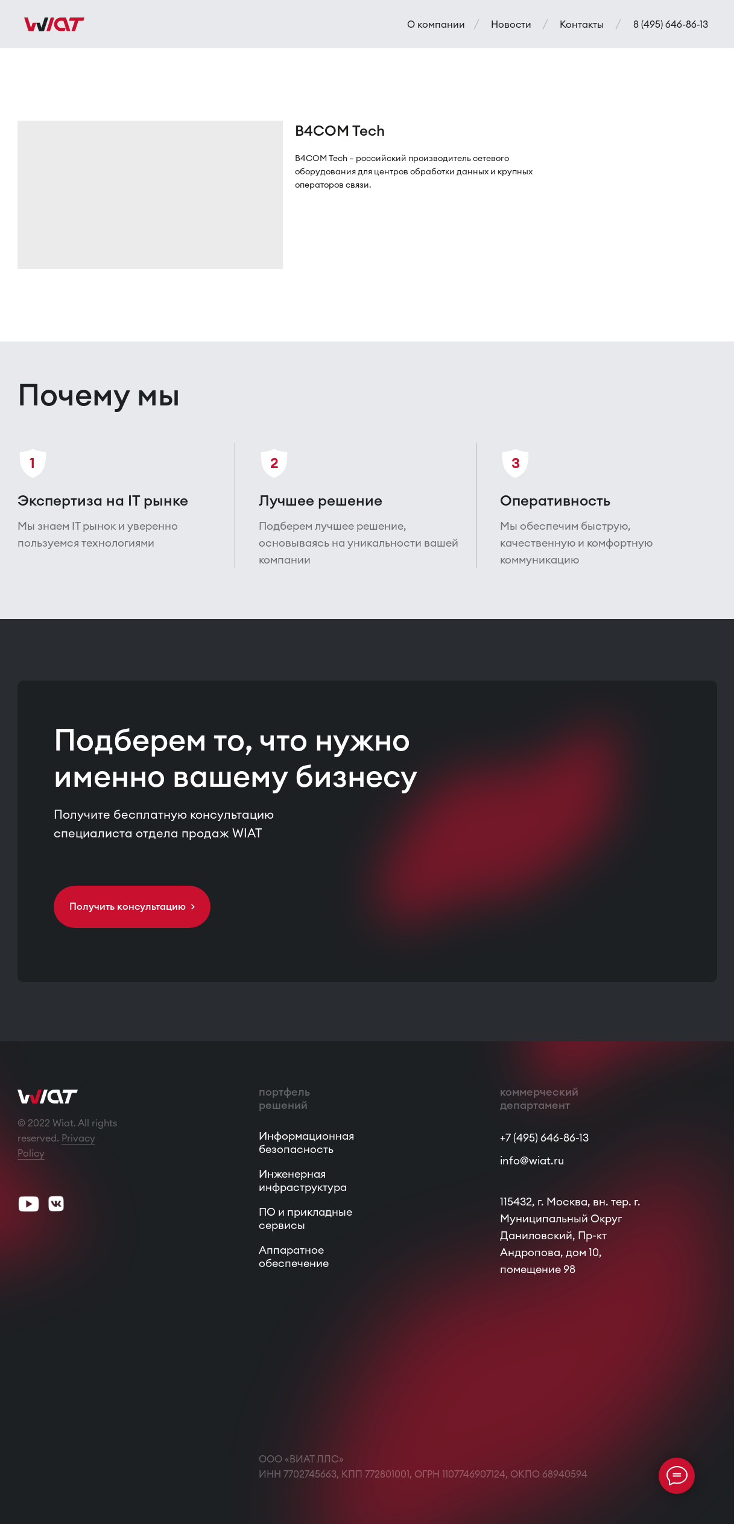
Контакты (582, 24)
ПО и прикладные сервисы (305, 1218)
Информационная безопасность (306, 1142)
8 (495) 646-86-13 (670, 24)
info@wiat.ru (532, 1160)
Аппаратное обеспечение (294, 1256)
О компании (436, 24)
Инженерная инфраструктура (303, 1180)
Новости (511, 24)
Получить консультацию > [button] (132, 906)
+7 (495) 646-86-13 (544, 1138)
